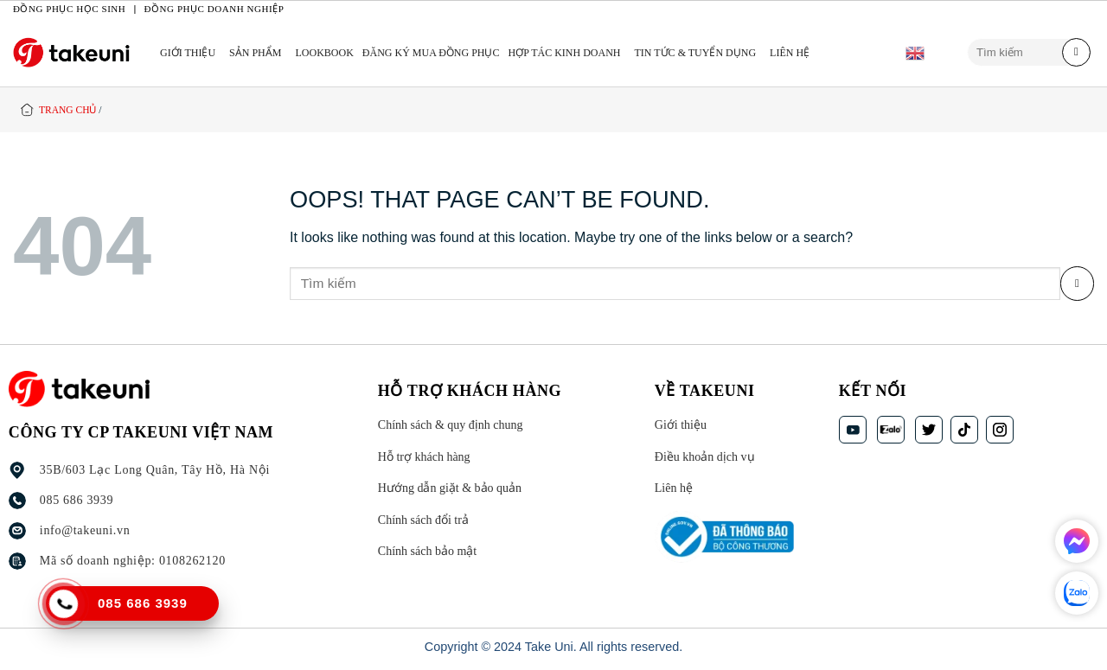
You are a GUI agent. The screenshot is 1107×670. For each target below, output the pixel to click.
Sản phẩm (255, 53)
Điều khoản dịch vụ (704, 456)
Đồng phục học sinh (69, 8)
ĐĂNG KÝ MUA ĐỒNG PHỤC (431, 53)
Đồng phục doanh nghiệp (214, 8)
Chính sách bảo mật (426, 552)
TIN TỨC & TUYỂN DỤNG (696, 53)
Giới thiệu (187, 53)
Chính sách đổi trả (422, 520)
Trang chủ (67, 110)
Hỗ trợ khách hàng (423, 456)
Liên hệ (789, 53)
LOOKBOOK (324, 53)
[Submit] (1076, 52)
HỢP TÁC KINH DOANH (565, 53)
